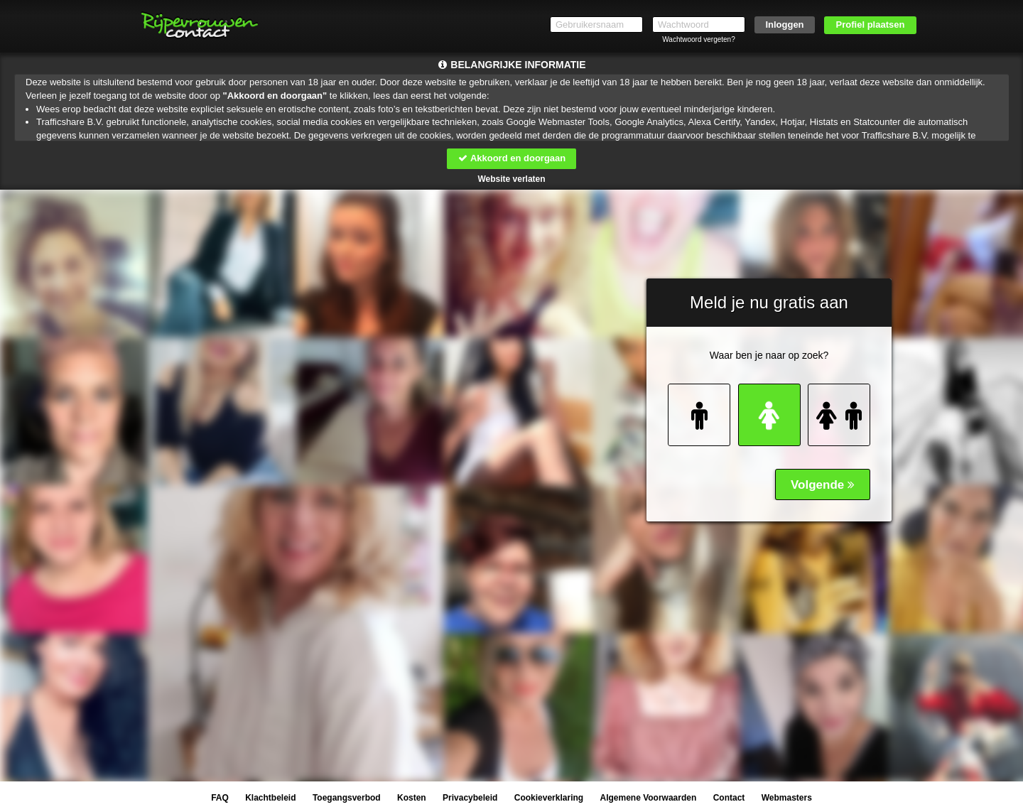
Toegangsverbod (347, 798)
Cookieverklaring (548, 798)
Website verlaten (511, 179)
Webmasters (787, 798)
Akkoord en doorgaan (511, 158)
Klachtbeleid (270, 798)
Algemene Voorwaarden (648, 798)
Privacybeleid (470, 798)
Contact (729, 798)
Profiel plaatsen (870, 24)
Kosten (411, 798)
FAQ (220, 798)
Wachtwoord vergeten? (698, 39)
